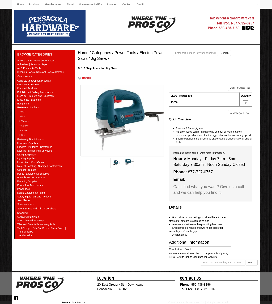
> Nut (22, 116)
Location (112, 4)
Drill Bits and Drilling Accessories (35, 92)
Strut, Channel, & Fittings (30, 220)
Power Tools (23, 189)
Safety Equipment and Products (34, 196)
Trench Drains (24, 235)
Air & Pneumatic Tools (29, 68)
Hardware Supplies (27, 143)
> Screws (23, 126)
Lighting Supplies (26, 158)
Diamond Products (27, 88)
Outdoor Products (26, 169)
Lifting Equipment (26, 154)
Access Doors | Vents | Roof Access (36, 60)
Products (34, 4)
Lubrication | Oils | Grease (31, 162)
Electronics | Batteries (29, 99)
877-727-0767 (200, 172)
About (70, 4)
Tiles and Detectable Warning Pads (36, 224)
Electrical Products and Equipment (35, 96)
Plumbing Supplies (27, 181)
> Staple (23, 130)
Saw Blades (23, 200)
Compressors (24, 76)
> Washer (24, 121)
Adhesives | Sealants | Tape (32, 64)
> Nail (22, 135)
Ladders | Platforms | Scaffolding (34, 147)
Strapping (22, 213)
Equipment (23, 103)
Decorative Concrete (28, 84)
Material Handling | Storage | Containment (39, 166)
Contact (126, 4)
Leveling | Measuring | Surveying (34, 150)
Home (20, 4)
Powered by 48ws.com (74, 302)
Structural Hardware (28, 216)
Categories (101, 52)
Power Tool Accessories (30, 185)
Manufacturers (53, 4)
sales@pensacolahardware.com (232, 18)
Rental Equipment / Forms (31, 192)
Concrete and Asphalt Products (34, 80)
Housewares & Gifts (90, 4)
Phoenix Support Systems (31, 177)
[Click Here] (175, 257)
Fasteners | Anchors (28, 107)
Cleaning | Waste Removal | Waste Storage (40, 72)
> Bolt (22, 112)
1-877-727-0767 (242, 23)
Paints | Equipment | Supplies (33, 173)
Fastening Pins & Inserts (30, 139)
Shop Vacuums (25, 204)
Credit (140, 4)
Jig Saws (99, 58)
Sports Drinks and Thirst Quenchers (36, 208)
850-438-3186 (229, 28)
